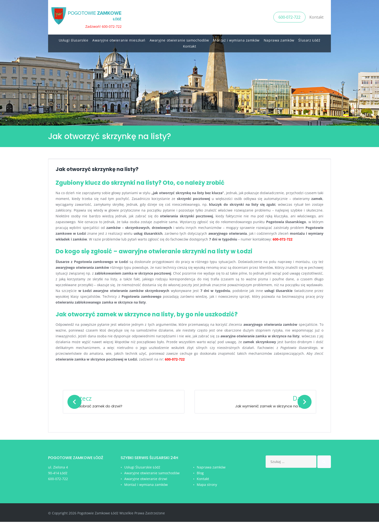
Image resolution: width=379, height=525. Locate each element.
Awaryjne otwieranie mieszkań (119, 38)
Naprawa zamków (279, 38)
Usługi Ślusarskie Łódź (142, 470)
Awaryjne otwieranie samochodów (179, 38)
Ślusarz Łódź (309, 38)
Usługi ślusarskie (73, 38)
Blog (200, 476)
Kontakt (316, 16)
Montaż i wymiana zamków (236, 38)
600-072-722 (289, 16)
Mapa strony (207, 487)
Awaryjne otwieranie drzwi (145, 482)
